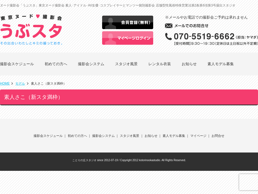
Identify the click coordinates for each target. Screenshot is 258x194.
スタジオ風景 (126, 64)
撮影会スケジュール (17, 64)
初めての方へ (56, 64)
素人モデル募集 (220, 64)
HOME (5, 83)
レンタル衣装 (159, 64)
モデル (20, 83)
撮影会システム (91, 64)
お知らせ (189, 64)
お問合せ (218, 136)
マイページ (198, 136)
